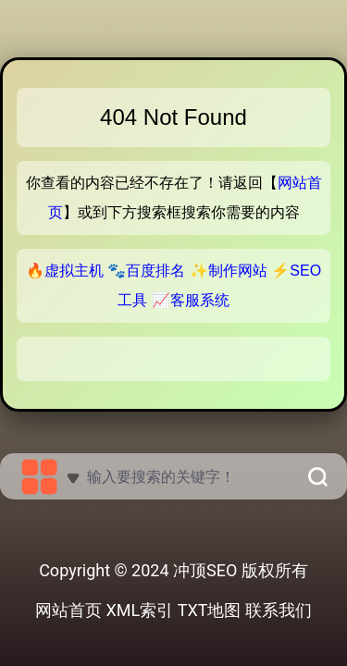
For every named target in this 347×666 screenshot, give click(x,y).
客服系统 (199, 300)
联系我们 (278, 610)
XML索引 (140, 610)
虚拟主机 (74, 270)
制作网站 (237, 270)
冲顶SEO (205, 570)
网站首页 (68, 610)
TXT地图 (210, 610)
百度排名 (155, 270)
